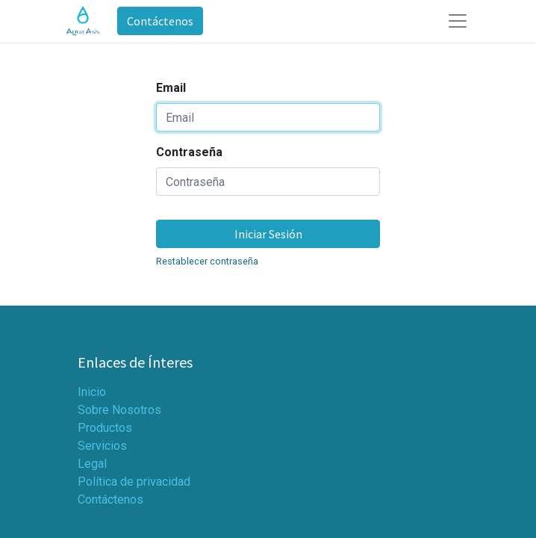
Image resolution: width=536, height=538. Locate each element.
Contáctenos (160, 20)
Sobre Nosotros (119, 410)
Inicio (92, 392)
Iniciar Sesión (268, 233)
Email (171, 88)
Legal (92, 464)
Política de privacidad (134, 481)
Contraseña (189, 152)
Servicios (102, 446)
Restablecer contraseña (207, 261)
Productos (105, 428)
